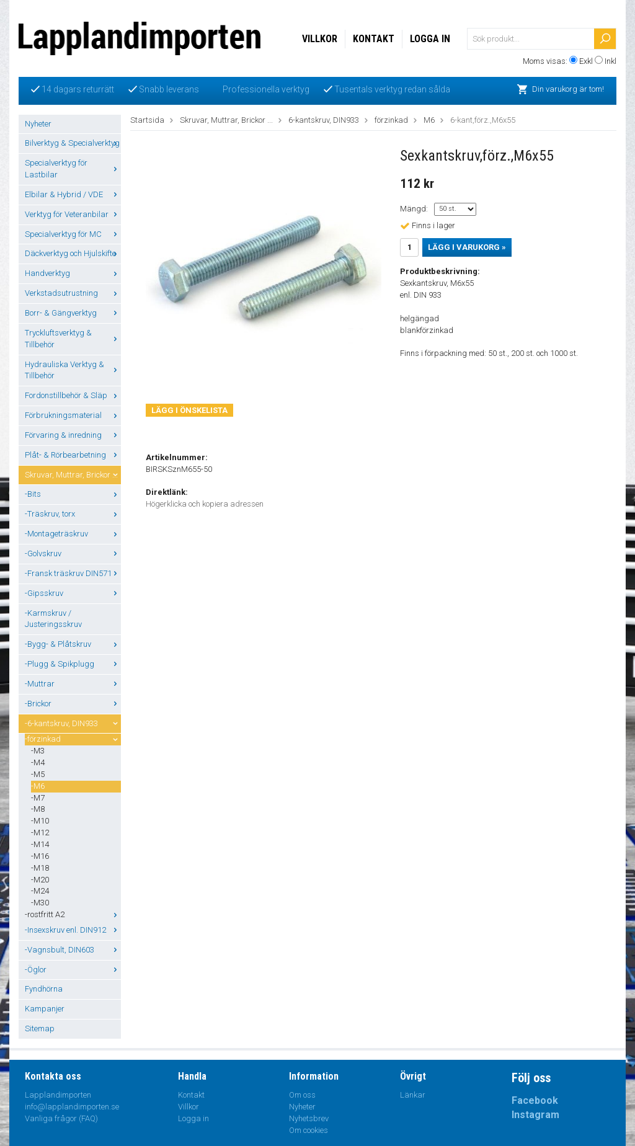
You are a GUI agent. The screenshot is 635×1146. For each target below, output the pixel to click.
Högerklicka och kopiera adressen (205, 504)
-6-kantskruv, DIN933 (73, 723)
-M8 (38, 809)
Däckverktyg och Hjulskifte (73, 253)
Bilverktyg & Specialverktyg (73, 143)
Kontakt (373, 39)
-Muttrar (73, 683)
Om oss (302, 1094)
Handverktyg (73, 273)
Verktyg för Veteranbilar (73, 214)
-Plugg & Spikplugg (73, 663)
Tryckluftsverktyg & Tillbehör (73, 338)
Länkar (412, 1094)
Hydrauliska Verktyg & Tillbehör (73, 370)
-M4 (38, 762)
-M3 (38, 750)
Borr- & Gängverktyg (73, 313)
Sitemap (40, 1028)
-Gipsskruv (73, 593)
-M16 (40, 856)
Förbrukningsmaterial (73, 415)
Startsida (147, 120)
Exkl (586, 61)
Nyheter (38, 123)
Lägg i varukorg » (467, 247)
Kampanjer (44, 1008)
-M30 (40, 902)
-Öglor (73, 969)
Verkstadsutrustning (73, 293)
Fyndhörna (44, 988)
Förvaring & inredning (73, 435)
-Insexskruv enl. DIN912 (73, 930)
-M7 (38, 797)
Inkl (610, 61)
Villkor (319, 39)
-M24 (40, 890)
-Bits (73, 494)
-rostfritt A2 (73, 914)
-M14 (40, 844)
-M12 (40, 832)
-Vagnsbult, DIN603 (73, 949)
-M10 (40, 820)
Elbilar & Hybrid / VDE (73, 194)
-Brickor (73, 703)
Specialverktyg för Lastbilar (73, 168)
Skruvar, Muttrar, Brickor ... (73, 474)
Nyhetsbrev (309, 1118)
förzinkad (391, 120)
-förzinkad (73, 739)
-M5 (38, 774)
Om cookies (308, 1130)
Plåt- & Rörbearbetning (73, 455)
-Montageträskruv (73, 533)
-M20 (40, 879)
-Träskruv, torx (73, 513)
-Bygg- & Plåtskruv (73, 644)
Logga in (430, 39)
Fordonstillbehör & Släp (73, 395)
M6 (429, 120)
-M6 (38, 786)
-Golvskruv (73, 553)
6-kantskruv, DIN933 (323, 120)
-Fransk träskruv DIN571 (73, 573)
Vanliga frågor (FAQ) (61, 1118)
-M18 (40, 868)
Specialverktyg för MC (73, 234)
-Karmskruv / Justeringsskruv (53, 618)
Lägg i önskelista (189, 410)
